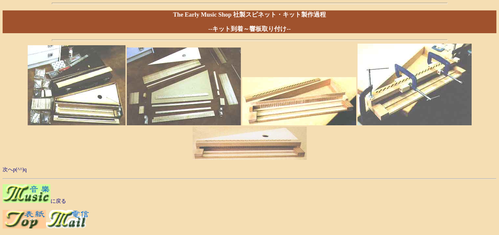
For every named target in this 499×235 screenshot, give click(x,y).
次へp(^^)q (15, 169)
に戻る (58, 201)
